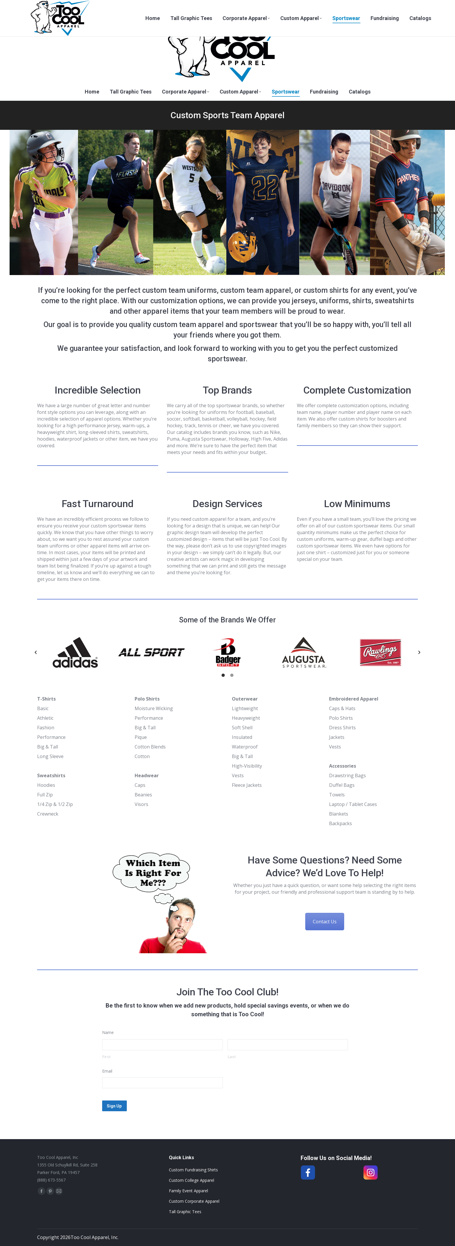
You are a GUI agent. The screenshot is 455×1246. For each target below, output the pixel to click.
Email (107, 1071)
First (106, 1056)
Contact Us (325, 921)
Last (232, 1056)
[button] (36, 652)
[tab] (223, 675)
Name (108, 1032)
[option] (75, 652)
